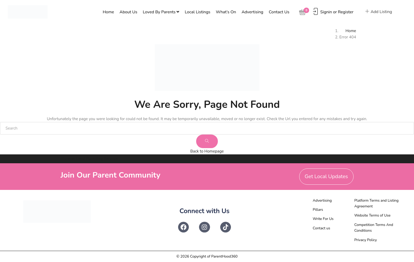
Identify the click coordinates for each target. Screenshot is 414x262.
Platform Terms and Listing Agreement (376, 203)
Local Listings (197, 12)
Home (108, 12)
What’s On (226, 12)
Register (346, 12)
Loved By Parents (161, 12)
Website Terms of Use (372, 215)
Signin (326, 12)
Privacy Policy (365, 239)
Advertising (252, 12)
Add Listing (378, 12)
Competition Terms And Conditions (373, 227)
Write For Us (323, 218)
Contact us (279, 12)
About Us (128, 12)
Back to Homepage (207, 151)
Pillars (318, 209)
